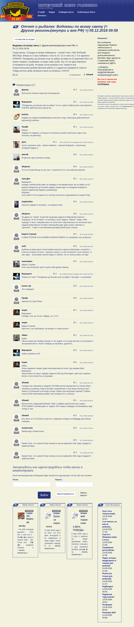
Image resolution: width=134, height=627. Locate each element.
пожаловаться (75, 75)
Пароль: (59, 480)
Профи (25, 298)
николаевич (27, 261)
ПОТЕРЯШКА (103, 84)
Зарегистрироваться (65, 494)
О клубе (41, 12)
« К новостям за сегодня (24, 39)
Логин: (16, 480)
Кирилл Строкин (29, 234)
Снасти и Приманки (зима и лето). (109, 537)
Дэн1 (24, 142)
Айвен (24, 335)
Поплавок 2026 (109, 613)
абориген (26, 167)
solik (24, 246)
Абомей (88, 75)
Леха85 (25, 127)
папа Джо (26, 179)
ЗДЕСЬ (113, 63)
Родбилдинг (107, 586)
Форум (52, 12)
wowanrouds (27, 428)
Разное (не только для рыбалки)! (107, 576)
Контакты (42, 16)
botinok (25, 114)
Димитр (25, 90)
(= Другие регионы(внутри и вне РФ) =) (45, 45)
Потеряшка (107, 605)
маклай (25, 154)
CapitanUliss (27, 202)
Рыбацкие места (66, 12)
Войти (44, 495)
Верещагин (27, 102)
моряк (24, 310)
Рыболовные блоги (86, 12)
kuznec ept (26, 286)
